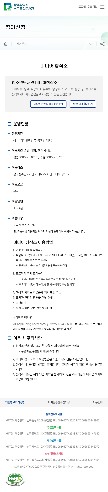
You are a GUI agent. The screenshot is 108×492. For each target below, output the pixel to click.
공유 (102, 44)
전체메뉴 (102, 7)
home (3, 38)
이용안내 (98, 402)
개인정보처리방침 (15, 402)
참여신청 (21, 44)
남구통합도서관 (8, 4)
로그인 (82, 6)
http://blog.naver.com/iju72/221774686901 (45, 324)
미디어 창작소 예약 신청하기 (48, 104)
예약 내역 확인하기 (83, 104)
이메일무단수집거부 (59, 402)
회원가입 (92, 6)
